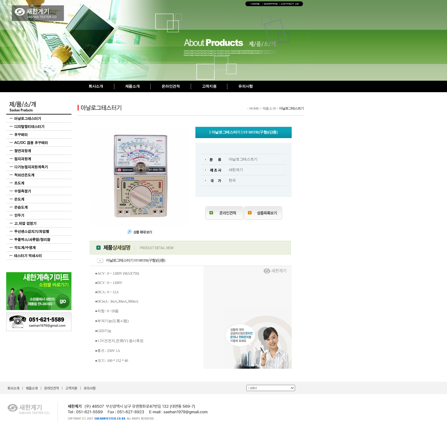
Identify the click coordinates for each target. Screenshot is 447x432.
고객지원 (209, 86)
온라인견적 (171, 86)
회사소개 (96, 86)
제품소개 (132, 86)
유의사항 (245, 86)
